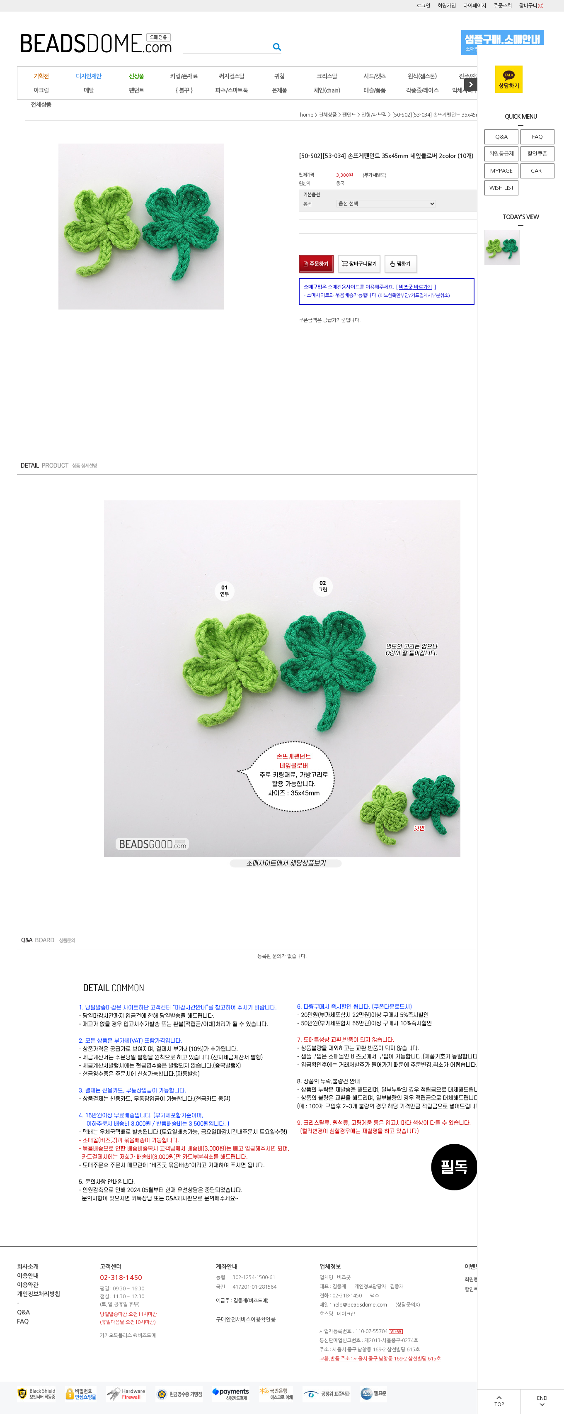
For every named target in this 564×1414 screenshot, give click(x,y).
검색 (274, 47)
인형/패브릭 (374, 114)
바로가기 (415, 287)
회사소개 (28, 1267)
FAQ (537, 136)
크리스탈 (327, 76)
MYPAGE (501, 170)
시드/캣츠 (374, 76)
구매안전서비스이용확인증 (246, 1319)
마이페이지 (474, 5)
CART (538, 170)
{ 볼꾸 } (184, 90)
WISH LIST (501, 187)
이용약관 (28, 1285)
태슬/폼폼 (374, 90)
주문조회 (503, 5)
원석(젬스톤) (422, 76)
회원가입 (447, 5)
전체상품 (41, 104)
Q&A (501, 136)
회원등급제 (501, 153)
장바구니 (531, 5)
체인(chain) (327, 90)
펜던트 (136, 90)
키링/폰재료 (184, 76)
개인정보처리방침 (38, 1294)
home (306, 114)
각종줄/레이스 (422, 90)
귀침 (279, 76)
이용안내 (28, 1276)
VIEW (395, 1332)
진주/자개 (470, 76)
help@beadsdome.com (359, 1304)
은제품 (279, 90)
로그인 (423, 5)
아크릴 (41, 90)
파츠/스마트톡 (231, 90)
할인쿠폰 (537, 153)
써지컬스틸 (231, 76)
